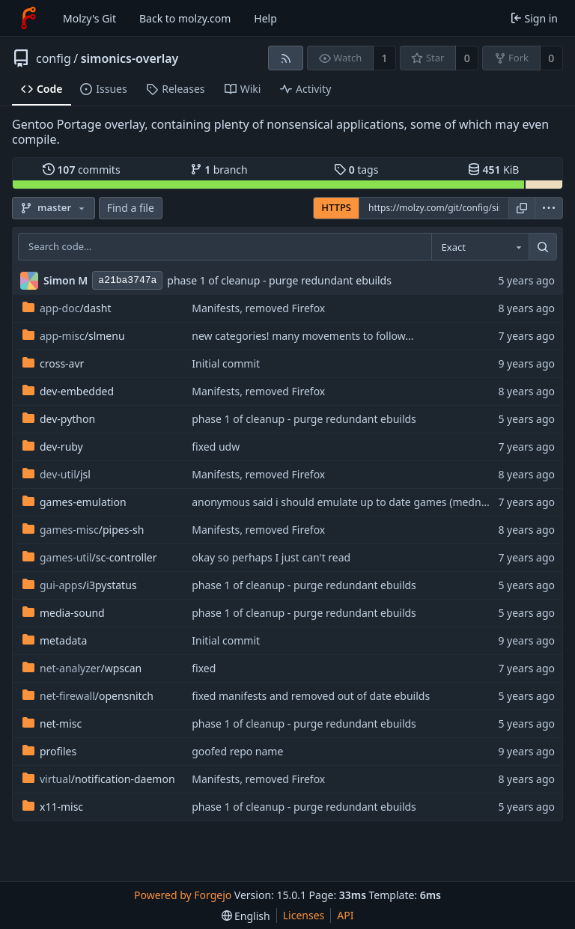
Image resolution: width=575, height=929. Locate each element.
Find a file (130, 208)
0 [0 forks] (551, 58)
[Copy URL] (521, 208)
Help (265, 18)
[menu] (549, 208)
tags (356, 169)
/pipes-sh (83, 530)
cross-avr (53, 363)
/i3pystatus (79, 585)
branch (219, 169)
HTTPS (336, 207)
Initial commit (226, 363)
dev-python (58, 419)
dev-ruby (52, 446)
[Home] (28, 17)
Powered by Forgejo (182, 895)
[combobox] (480, 247)
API (345, 915)
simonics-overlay (130, 58)
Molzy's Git (89, 18)
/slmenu (73, 336)
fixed (204, 668)
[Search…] (543, 247)
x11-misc (52, 806)
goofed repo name (237, 751)
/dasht (66, 308)
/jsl (56, 474)
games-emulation (74, 502)
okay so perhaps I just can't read (271, 557)
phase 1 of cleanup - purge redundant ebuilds (279, 280)
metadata (54, 640)
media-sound (63, 613)
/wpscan (82, 668)
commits (82, 169)
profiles (49, 751)
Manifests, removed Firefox (258, 308)
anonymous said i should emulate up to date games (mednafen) (349, 502)
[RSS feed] (285, 58)
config (53, 58)
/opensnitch (87, 696)
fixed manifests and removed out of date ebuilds (311, 696)
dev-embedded (68, 391)
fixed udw (216, 446)
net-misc (52, 723)
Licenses (304, 915)
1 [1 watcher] (385, 58)
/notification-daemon (98, 779)
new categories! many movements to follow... (302, 336)
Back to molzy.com (185, 18)
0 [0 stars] (467, 58)
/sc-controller (89, 557)
